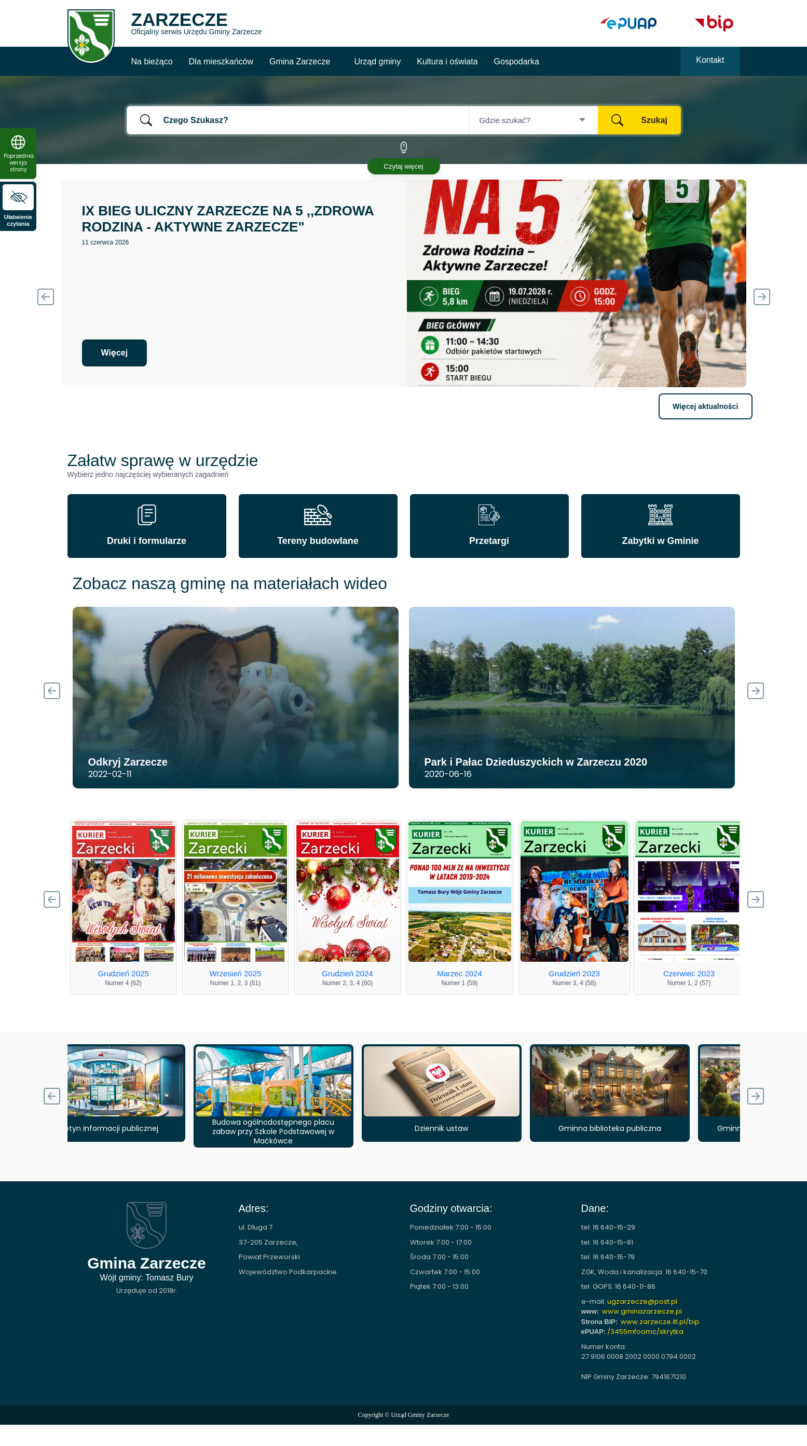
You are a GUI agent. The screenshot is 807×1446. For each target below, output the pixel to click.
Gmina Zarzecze (299, 61)
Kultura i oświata (447, 61)
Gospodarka (516, 61)
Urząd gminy (377, 61)
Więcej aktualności (705, 406)
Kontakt (710, 60)
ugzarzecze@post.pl (642, 1301)
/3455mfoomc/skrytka (645, 1331)
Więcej (114, 353)
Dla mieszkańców (221, 61)
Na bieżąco (152, 61)
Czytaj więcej (403, 166)
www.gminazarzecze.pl (642, 1311)
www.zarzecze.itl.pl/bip (660, 1322)
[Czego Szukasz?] (298, 120)
